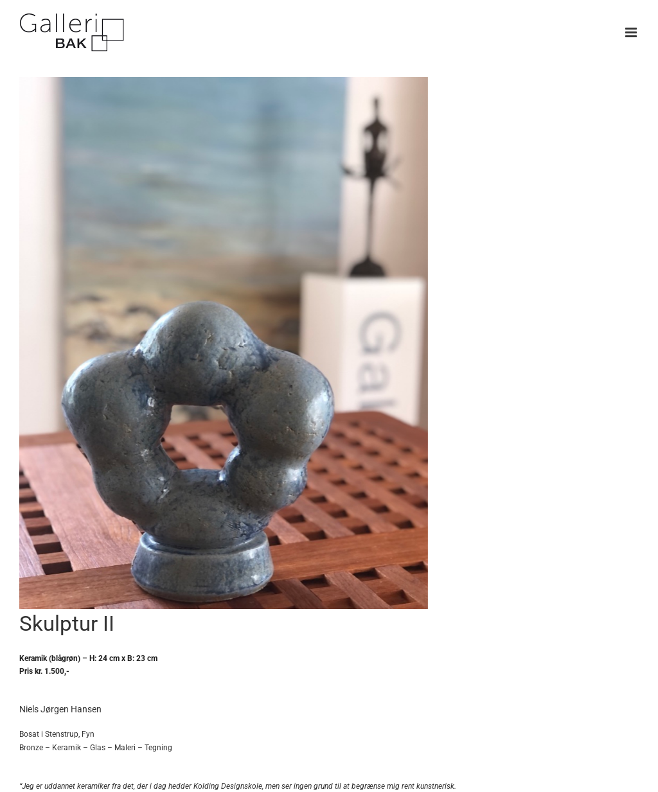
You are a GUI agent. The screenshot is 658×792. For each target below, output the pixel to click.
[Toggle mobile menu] (632, 32)
